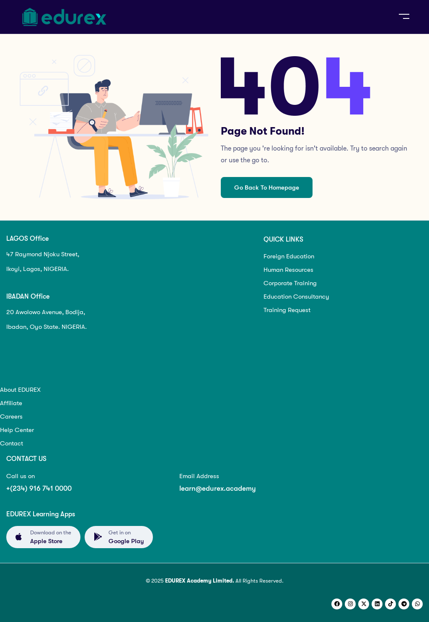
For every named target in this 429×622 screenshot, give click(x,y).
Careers (11, 416)
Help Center (17, 430)
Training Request (287, 310)
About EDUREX (20, 389)
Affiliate (11, 403)
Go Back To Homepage (266, 187)
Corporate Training (290, 283)
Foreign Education (289, 256)
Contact (11, 443)
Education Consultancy (296, 296)
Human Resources (288, 269)
